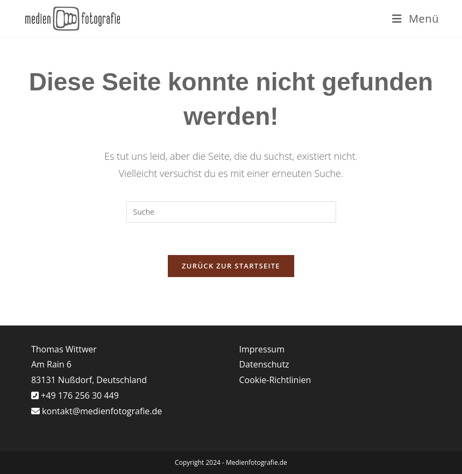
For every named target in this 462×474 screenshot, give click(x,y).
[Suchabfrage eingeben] (231, 212)
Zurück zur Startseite (231, 266)
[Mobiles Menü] (415, 18)
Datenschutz (264, 364)
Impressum (262, 349)
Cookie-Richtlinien (275, 380)
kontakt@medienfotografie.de (102, 411)
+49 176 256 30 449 (79, 395)
